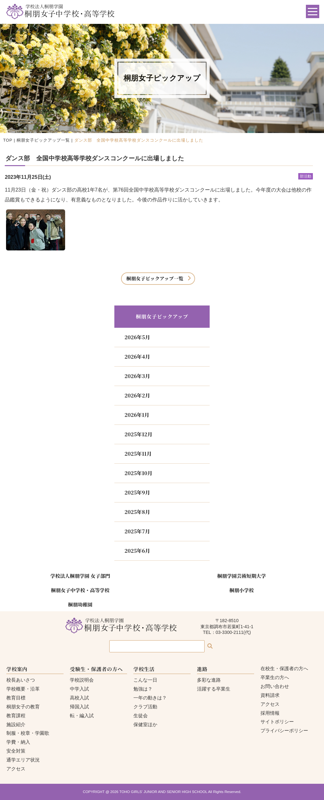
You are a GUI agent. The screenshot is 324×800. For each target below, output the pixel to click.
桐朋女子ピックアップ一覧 (43, 140)
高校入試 (79, 697)
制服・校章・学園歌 (27, 733)
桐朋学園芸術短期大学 (241, 575)
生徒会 (140, 715)
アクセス (15, 768)
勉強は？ (142, 688)
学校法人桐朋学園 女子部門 (80, 575)
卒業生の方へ (274, 677)
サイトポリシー (277, 721)
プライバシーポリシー (284, 730)
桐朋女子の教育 (23, 706)
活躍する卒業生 (213, 688)
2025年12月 (138, 434)
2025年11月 (138, 453)
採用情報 (270, 713)
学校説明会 (82, 680)
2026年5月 (137, 337)
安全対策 (15, 751)
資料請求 (270, 695)
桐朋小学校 (241, 589)
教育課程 (15, 715)
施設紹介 (15, 724)
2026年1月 (137, 414)
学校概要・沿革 (23, 688)
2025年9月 (137, 492)
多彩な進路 (209, 680)
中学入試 (79, 688)
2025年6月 (137, 550)
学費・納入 (18, 742)
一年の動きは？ (150, 697)
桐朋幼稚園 (80, 604)
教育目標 (15, 697)
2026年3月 (137, 376)
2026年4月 (137, 356)
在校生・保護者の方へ (284, 668)
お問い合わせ (274, 686)
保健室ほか (145, 724)
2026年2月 (137, 395)
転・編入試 (82, 715)
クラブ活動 (145, 706)
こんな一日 (145, 680)
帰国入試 (79, 706)
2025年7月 (137, 531)
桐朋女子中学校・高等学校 (80, 589)
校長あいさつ (20, 680)
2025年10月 (138, 473)
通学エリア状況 (23, 759)
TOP (7, 140)
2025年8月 (137, 512)
